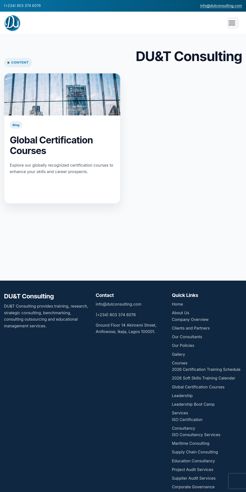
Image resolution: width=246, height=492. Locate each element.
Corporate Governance (193, 486)
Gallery (178, 354)
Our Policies (183, 345)
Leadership (182, 395)
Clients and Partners (191, 328)
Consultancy (183, 428)
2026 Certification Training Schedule (206, 369)
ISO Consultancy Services (196, 434)
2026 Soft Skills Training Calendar (203, 378)
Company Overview (190, 319)
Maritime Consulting (191, 443)
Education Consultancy (193, 460)
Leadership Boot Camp (193, 404)
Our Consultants (187, 336)
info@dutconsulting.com (221, 5)
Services (180, 412)
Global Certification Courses (51, 145)
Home (177, 304)
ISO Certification (187, 419)
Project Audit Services (192, 469)
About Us (180, 312)
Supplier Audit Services (194, 478)
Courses (180, 362)
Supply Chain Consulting (195, 451)
